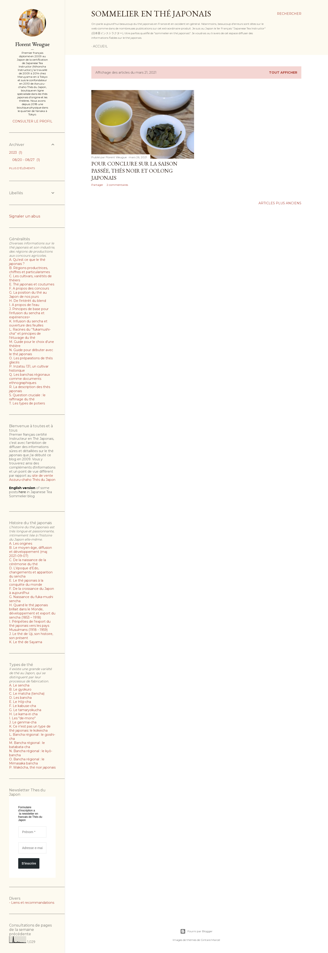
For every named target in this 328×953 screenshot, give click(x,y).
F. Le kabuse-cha (22, 706)
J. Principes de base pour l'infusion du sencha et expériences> (29, 313)
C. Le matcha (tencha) (26, 693)
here (22, 492)
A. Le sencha (19, 685)
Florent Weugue (32, 44)
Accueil (100, 46)
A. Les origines (20, 543)
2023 (15, 152)
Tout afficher (283, 72)
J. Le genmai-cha (22, 722)
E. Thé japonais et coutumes (31, 284)
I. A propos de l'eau (24, 305)
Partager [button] (97, 184)
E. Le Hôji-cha (20, 702)
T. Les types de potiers (27, 403)
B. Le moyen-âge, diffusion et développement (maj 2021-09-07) (30, 552)
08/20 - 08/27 (26, 160)
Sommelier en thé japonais (151, 13)
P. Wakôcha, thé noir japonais (32, 767)
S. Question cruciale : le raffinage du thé (27, 397)
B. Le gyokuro (20, 689)
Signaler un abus (24, 216)
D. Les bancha (20, 698)
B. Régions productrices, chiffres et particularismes (29, 270)
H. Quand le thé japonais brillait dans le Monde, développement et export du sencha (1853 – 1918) (32, 611)
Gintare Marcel (210, 940)
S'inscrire (29, 863)
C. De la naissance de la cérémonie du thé (27, 562)
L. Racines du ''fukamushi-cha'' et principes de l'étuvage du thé (30, 333)
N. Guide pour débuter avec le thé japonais (31, 352)
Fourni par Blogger (196, 931)
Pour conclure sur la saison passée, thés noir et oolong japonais (134, 170)
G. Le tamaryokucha (25, 710)
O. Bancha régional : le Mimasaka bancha (26, 761)
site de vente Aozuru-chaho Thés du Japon (32, 478)
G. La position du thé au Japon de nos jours (28, 294)
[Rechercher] (289, 13)
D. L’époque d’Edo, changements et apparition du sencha (31, 572)
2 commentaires (117, 184)
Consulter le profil (32, 121)
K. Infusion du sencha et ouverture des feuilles (28, 323)
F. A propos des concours (29, 288)
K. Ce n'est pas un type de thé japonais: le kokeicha (30, 728)
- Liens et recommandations (31, 903)
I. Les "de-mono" (22, 718)
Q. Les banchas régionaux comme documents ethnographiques (29, 379)
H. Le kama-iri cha (23, 714)
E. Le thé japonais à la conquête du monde (26, 582)
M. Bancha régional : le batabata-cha (27, 745)
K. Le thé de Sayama (25, 642)
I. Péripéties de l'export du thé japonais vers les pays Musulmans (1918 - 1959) (30, 625)
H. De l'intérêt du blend (27, 301)
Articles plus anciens (280, 203)
